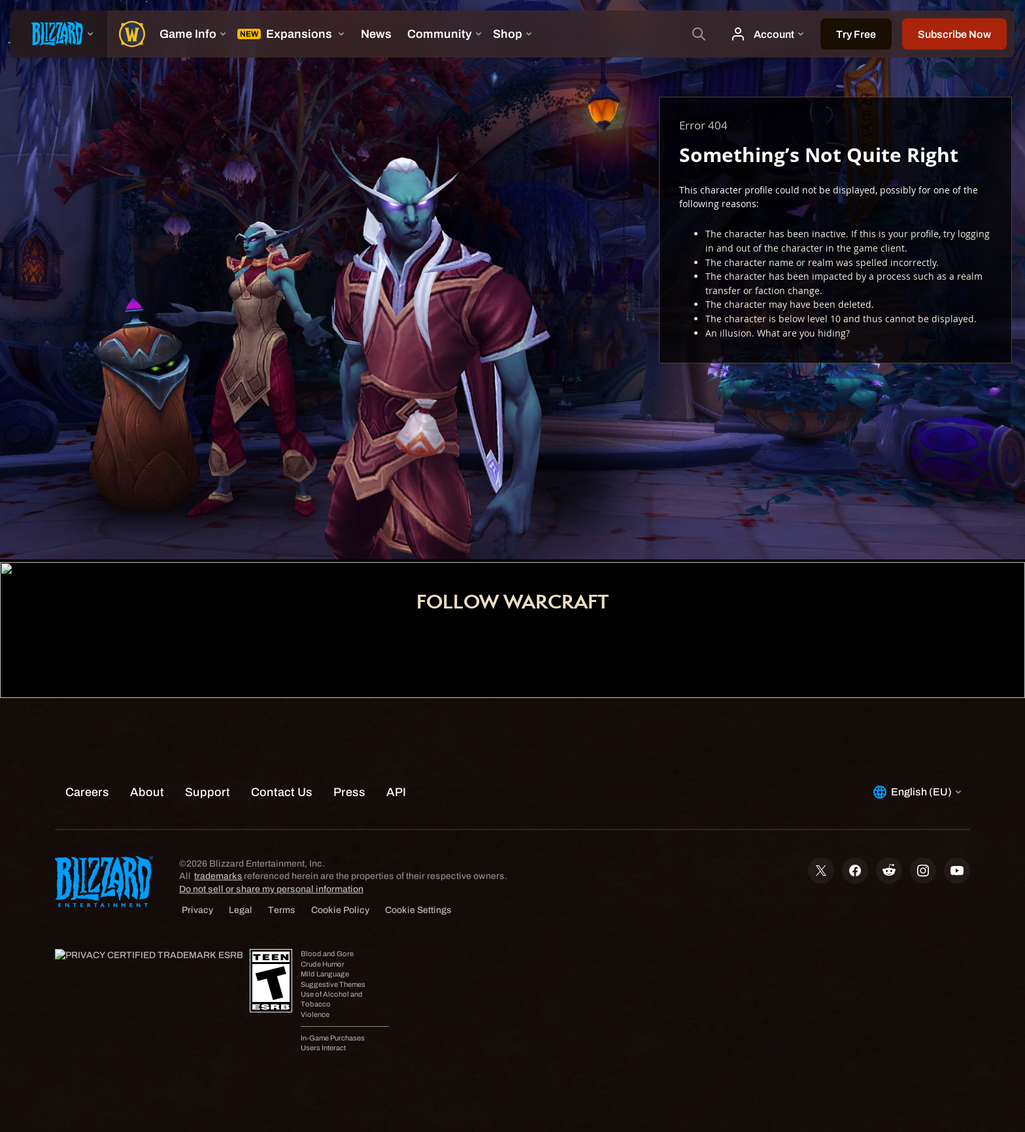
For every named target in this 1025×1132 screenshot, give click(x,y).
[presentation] (58, 34)
